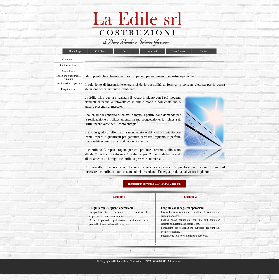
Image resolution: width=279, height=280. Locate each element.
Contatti (204, 51)
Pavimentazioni (68, 65)
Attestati (152, 51)
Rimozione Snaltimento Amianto (68, 77)
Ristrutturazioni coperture (68, 83)
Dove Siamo (178, 51)
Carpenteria (68, 59)
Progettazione (68, 89)
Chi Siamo (100, 51)
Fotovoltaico (68, 71)
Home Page (75, 51)
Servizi (126, 51)
